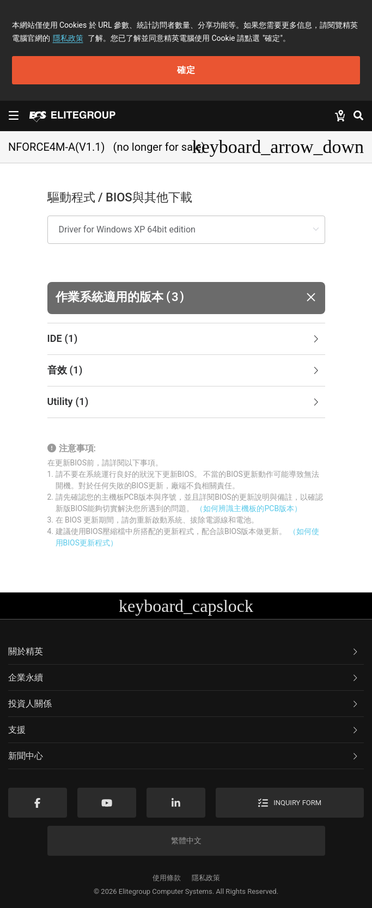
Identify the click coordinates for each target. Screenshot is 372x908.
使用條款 (167, 878)
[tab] (186, 339)
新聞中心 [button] (183, 756)
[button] (186, 298)
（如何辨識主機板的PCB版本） (249, 508)
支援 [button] (183, 730)
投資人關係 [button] (183, 703)
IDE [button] (184, 339)
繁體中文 (186, 840)
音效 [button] (184, 370)
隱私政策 (68, 38)
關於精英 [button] (183, 651)
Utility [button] (184, 402)
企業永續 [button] (183, 677)
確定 (186, 70)
